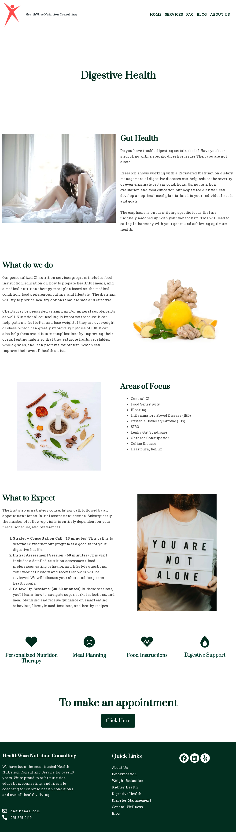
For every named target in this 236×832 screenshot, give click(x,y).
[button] (118, 721)
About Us (220, 14)
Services (174, 14)
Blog (202, 14)
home (156, 14)
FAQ (190, 14)
